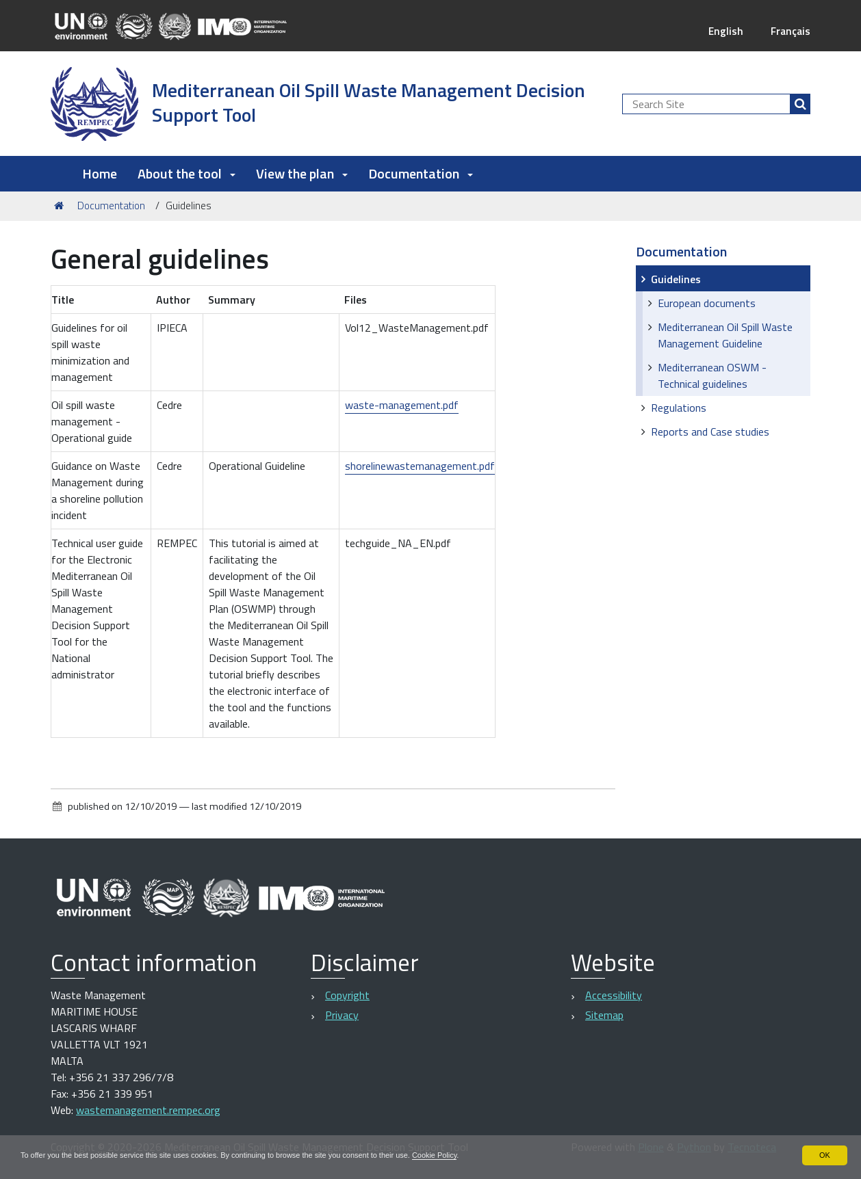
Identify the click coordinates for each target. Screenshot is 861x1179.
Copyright (347, 995)
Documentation (111, 205)
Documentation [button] (420, 173)
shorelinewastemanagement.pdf (420, 466)
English (723, 31)
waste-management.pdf (402, 405)
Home (99, 173)
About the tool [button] (186, 173)
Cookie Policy (474, 1154)
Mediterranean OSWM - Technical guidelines (712, 375)
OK (824, 1154)
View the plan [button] (302, 173)
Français (789, 31)
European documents (707, 303)
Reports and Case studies (710, 431)
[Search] (800, 104)
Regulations (678, 407)
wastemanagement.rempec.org (148, 1110)
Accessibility (613, 995)
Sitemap (604, 1015)
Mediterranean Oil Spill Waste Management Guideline (725, 335)
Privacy (342, 1015)
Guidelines (676, 279)
